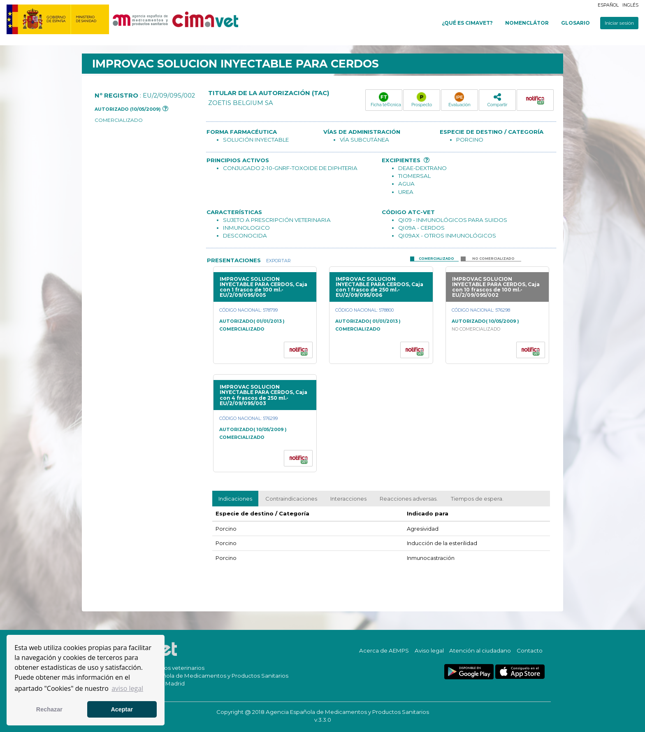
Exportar (278, 260)
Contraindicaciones (291, 498)
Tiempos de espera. (477, 498)
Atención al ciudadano (480, 650)
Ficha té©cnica (386, 99)
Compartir (497, 100)
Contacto (530, 650)
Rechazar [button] (49, 709)
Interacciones (348, 498)
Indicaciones (235, 498)
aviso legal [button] (127, 688)
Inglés (630, 5)
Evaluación (459, 99)
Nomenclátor (527, 23)
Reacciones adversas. (409, 498)
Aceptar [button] (122, 709)
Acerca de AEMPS (384, 650)
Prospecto (421, 99)
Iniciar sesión (619, 23)
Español (608, 5)
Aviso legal (429, 650)
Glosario (575, 23)
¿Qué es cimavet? (467, 23)
